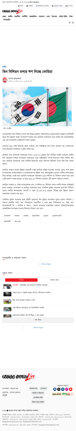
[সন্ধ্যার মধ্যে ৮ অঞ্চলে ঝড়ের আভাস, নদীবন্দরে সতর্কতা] (38, 294)
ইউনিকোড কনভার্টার (42, 6)
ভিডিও (20, 6)
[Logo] (12, 11)
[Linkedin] (62, 389)
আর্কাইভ (29, 6)
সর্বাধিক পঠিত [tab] (54, 280)
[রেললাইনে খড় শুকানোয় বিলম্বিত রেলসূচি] (38, 286)
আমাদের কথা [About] (33, 388)
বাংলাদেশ (7, 216)
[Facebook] (55, 389)
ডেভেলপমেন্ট (56, 216)
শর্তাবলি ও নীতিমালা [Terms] (38, 393)
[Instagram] (66, 389)
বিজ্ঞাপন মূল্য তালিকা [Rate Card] (38, 402)
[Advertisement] (39, 48)
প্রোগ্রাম (46, 216)
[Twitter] (58, 389)
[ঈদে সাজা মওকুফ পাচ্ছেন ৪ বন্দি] (38, 301)
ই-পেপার (69, 6)
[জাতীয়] (4, 67)
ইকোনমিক (35, 216)
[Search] (70, 23)
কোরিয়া (25, 216)
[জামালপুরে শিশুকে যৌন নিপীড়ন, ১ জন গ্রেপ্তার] (38, 316)
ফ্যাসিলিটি (7, 221)
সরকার (16, 216)
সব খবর (38, 319)
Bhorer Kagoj (46, 264)
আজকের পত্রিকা (57, 6)
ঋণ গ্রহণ (17, 221)
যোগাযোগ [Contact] (43, 388)
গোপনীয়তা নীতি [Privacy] (38, 398)
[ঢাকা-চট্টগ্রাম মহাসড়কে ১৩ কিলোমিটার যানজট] (38, 309)
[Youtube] (70, 389)
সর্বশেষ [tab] (21, 280)
